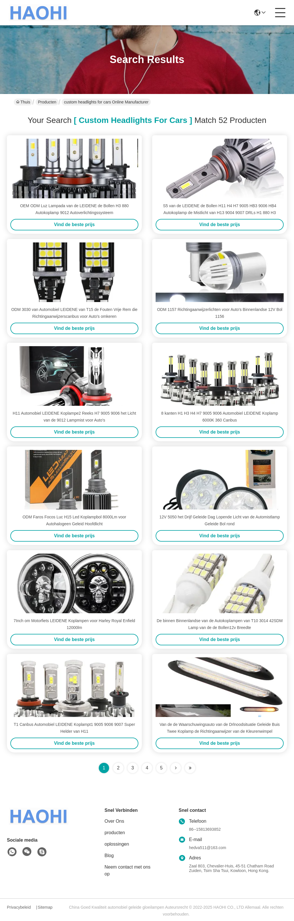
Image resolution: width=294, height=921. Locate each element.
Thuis (23, 102)
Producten (47, 102)
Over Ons (114, 821)
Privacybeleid (19, 907)
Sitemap (45, 907)
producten (115, 832)
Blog (109, 855)
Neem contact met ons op (127, 870)
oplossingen (117, 844)
